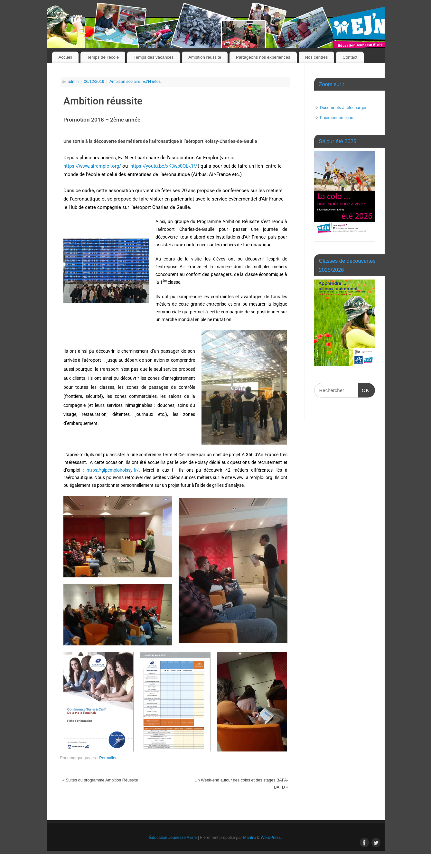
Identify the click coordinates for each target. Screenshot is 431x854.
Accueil (65, 57)
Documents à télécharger (343, 107)
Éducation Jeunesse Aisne (173, 837)
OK (364, 388)
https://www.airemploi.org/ (92, 166)
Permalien (108, 758)
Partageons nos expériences (263, 57)
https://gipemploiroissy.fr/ (113, 470)
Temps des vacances (153, 57)
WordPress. (271, 837)
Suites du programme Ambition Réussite (100, 780)
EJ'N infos (152, 81)
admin (73, 81)
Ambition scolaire (124, 81)
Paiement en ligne (336, 117)
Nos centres (316, 57)
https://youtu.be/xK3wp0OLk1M (164, 166)
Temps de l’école (103, 57)
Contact (349, 57)
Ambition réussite (204, 57)
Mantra (249, 837)
